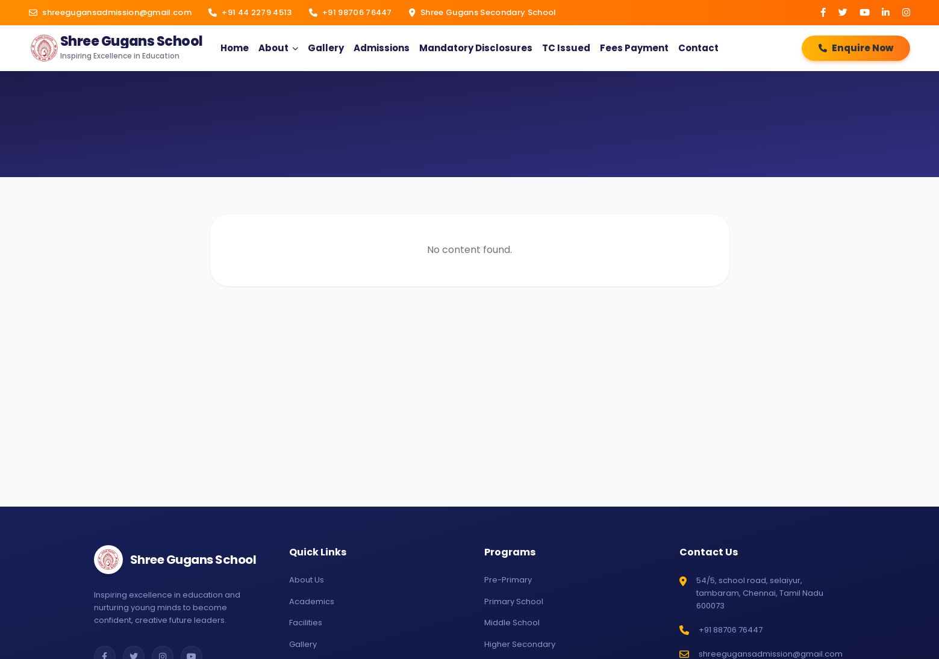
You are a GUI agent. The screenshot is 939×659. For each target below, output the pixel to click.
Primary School (513, 601)
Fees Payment (634, 48)
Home (234, 48)
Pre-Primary (508, 580)
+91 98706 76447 (350, 13)
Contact (698, 48)
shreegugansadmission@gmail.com (110, 13)
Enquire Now (856, 48)
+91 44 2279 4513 (250, 13)
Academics (311, 601)
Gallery (326, 48)
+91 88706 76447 (731, 630)
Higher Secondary (519, 644)
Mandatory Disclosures (475, 48)
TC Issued (566, 48)
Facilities (305, 622)
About (273, 48)
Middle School (512, 622)
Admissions (382, 48)
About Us (306, 580)
